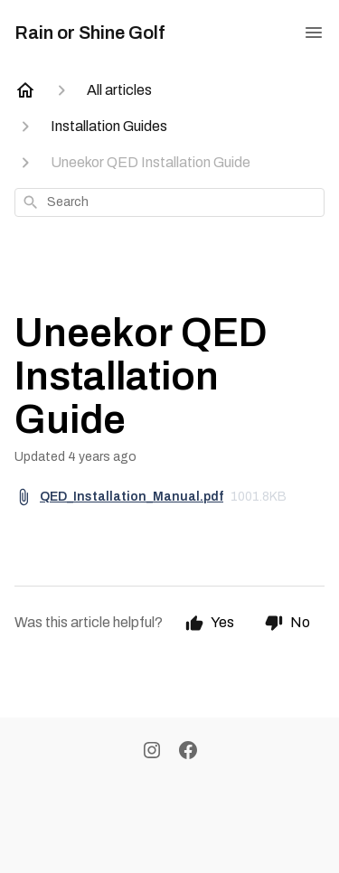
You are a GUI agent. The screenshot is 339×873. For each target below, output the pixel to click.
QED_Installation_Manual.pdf (131, 496)
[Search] (31, 202)
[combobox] (169, 202)
